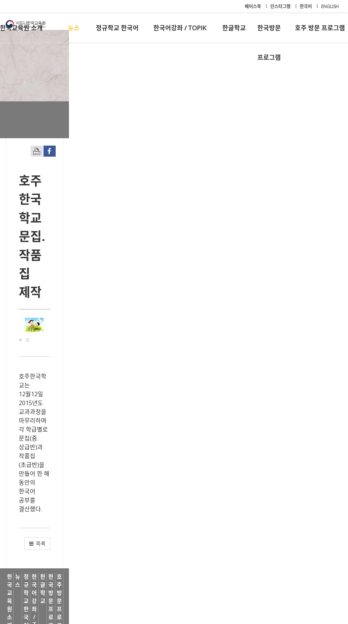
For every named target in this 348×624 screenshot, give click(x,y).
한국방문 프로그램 (269, 33)
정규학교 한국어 (117, 28)
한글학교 (234, 28)
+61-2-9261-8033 (139, 596)
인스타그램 (281, 6)
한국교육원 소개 (21, 28)
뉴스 (74, 28)
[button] (321, 293)
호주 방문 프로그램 (320, 28)
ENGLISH (330, 6)
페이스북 (253, 6)
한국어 (306, 6)
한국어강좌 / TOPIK (179, 28)
